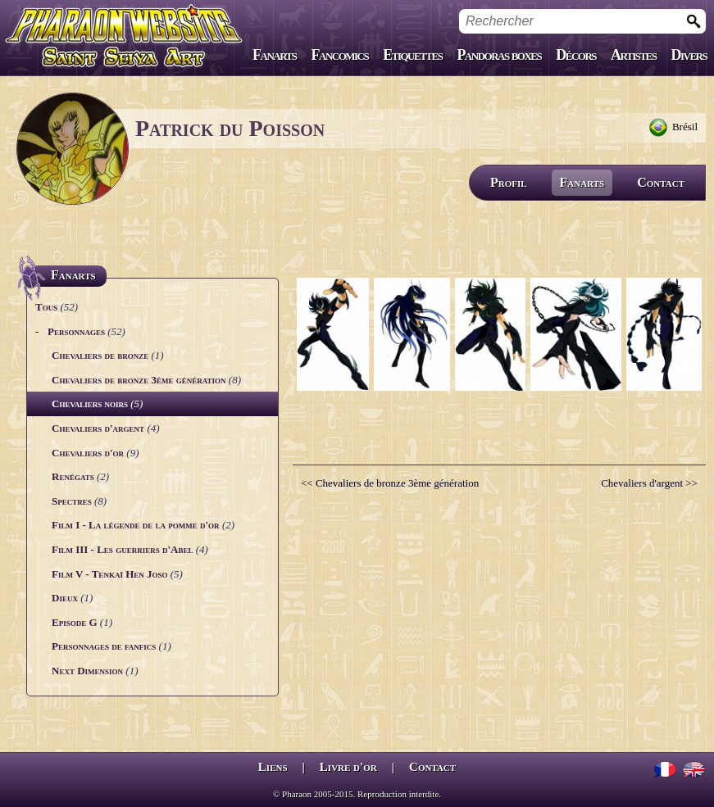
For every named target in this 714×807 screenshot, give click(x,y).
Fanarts (274, 55)
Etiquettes (412, 55)
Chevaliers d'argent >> (649, 483)
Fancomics (340, 55)
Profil (508, 182)
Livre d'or (348, 766)
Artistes (633, 55)
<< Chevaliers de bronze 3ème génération (390, 483)
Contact (660, 182)
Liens (273, 766)
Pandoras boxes (499, 55)
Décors (576, 55)
